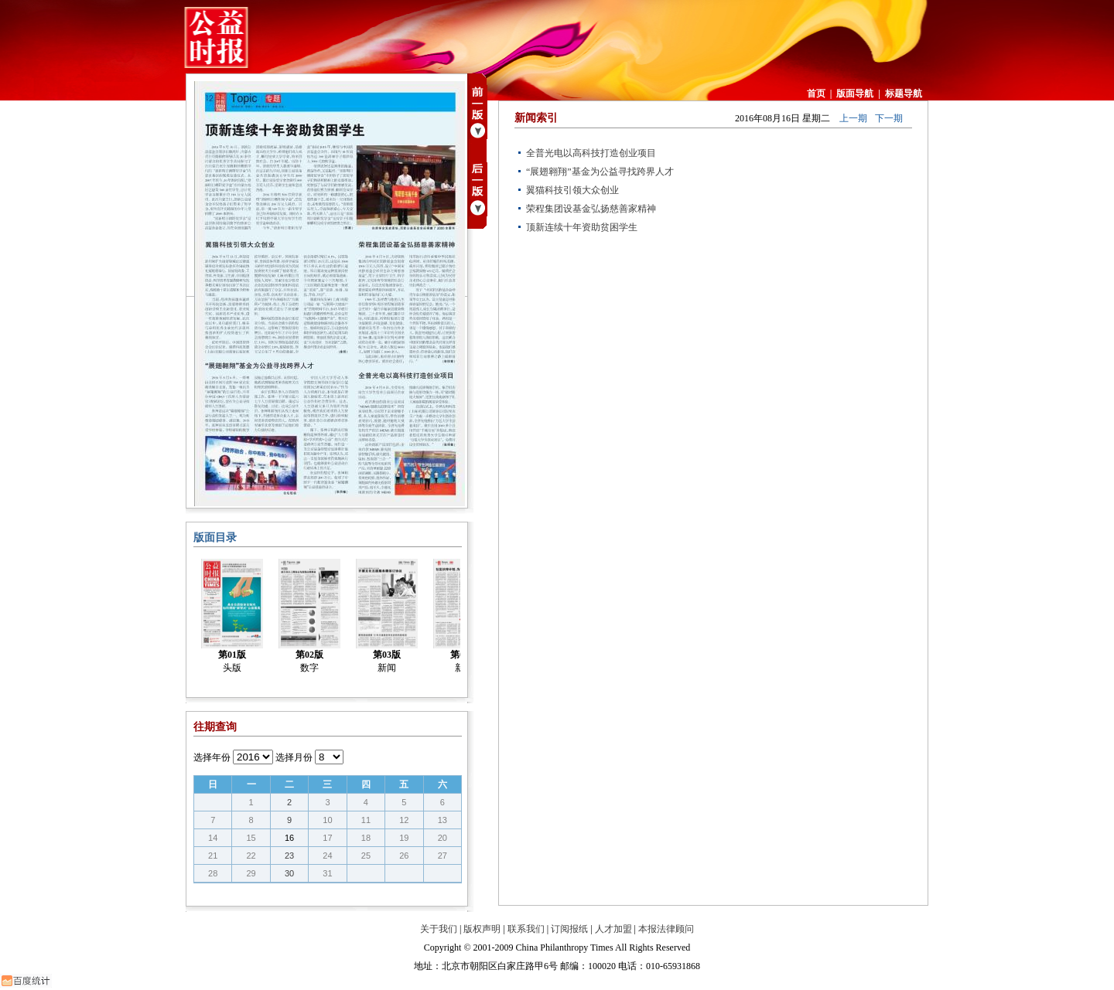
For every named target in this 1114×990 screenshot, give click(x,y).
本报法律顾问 (666, 929)
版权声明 (482, 929)
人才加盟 (613, 929)
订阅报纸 (569, 929)
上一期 (853, 118)
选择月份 (294, 757)
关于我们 (438, 929)
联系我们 (526, 929)
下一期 (889, 118)
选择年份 (212, 757)
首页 (816, 93)
